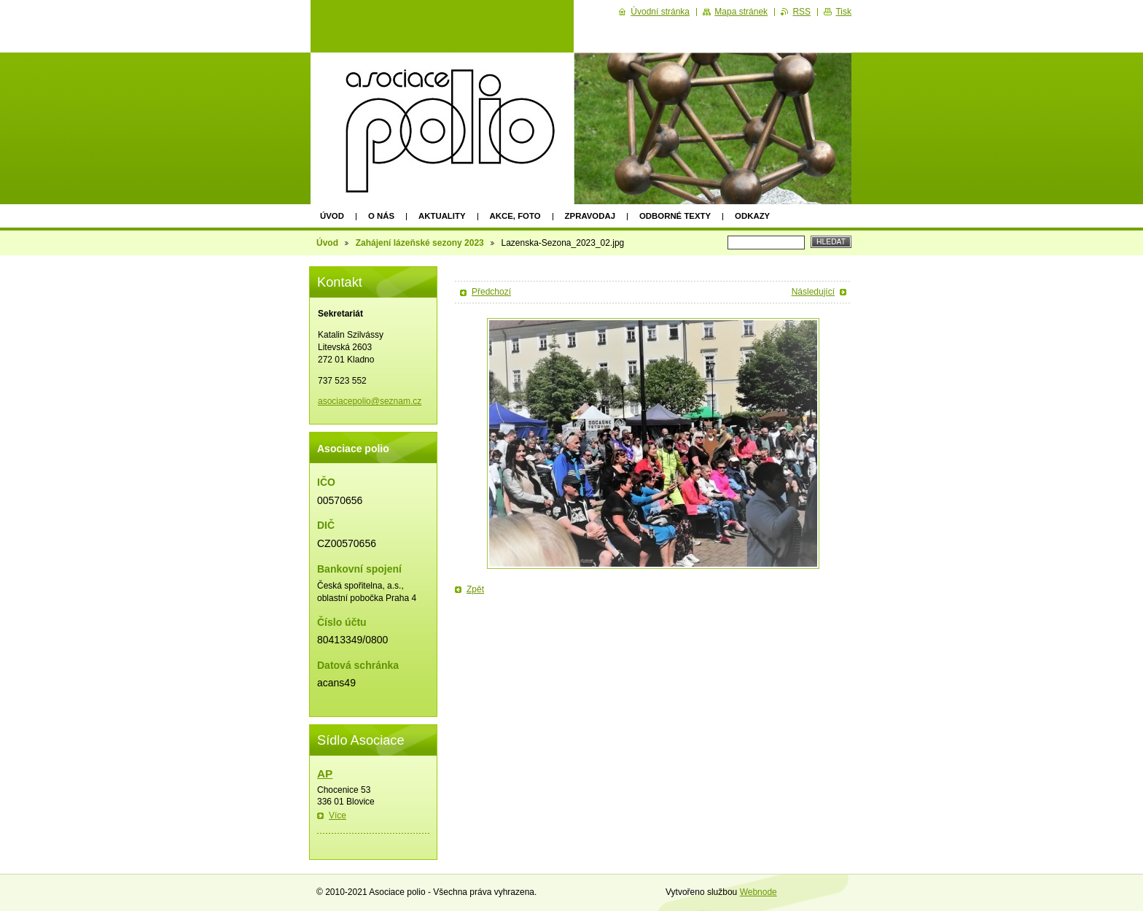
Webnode (758, 892)
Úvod (332, 216)
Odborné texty (675, 216)
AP (324, 773)
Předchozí (491, 292)
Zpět (475, 589)
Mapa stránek (741, 12)
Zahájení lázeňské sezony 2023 (420, 243)
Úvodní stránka (660, 12)
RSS (801, 12)
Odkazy (752, 216)
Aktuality (442, 216)
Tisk (843, 12)
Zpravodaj (590, 216)
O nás (381, 216)
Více (337, 815)
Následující (813, 292)
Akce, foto (515, 216)
